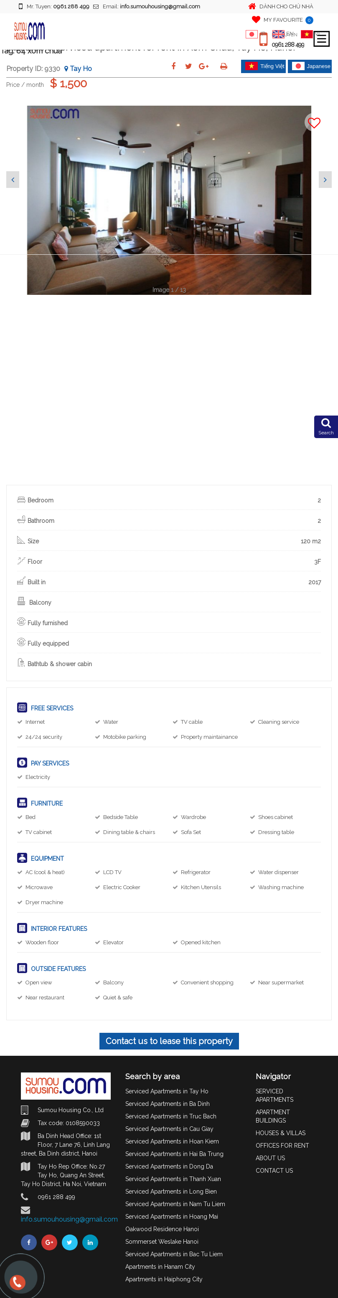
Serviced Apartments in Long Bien (171, 1191)
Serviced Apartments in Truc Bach (170, 1116)
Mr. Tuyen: (54, 6)
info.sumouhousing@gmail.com (69, 1219)
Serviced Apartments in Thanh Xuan (173, 1179)
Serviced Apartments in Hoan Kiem (172, 1141)
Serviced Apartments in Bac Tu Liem (174, 1254)
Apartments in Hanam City (160, 1266)
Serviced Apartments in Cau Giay (169, 1129)
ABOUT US (270, 1158)
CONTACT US (274, 1170)
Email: (146, 6)
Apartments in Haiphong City (164, 1279)
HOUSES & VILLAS (280, 1133)
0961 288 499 (288, 44)
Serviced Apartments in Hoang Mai (171, 1216)
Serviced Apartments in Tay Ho (166, 1091)
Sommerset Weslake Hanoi (161, 1241)
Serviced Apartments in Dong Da (169, 1166)
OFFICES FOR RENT (282, 1145)
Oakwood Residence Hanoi (162, 1229)
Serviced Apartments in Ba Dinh (167, 1103)
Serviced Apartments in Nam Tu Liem (175, 1204)
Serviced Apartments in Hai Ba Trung (174, 1154)
